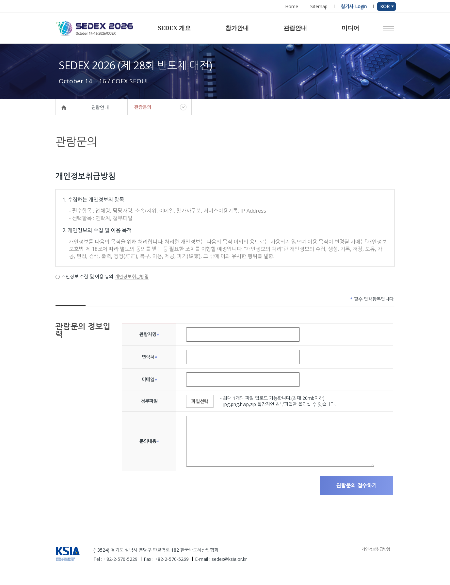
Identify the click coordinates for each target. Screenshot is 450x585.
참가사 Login (354, 6)
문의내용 (149, 441)
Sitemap (319, 6)
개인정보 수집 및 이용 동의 (85, 276)
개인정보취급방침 (132, 276)
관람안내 (295, 28)
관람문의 (142, 107)
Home (291, 6)
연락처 (149, 357)
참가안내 (237, 28)
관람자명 (149, 334)
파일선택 (199, 401)
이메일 (149, 379)
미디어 (350, 28)
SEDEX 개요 (174, 28)
